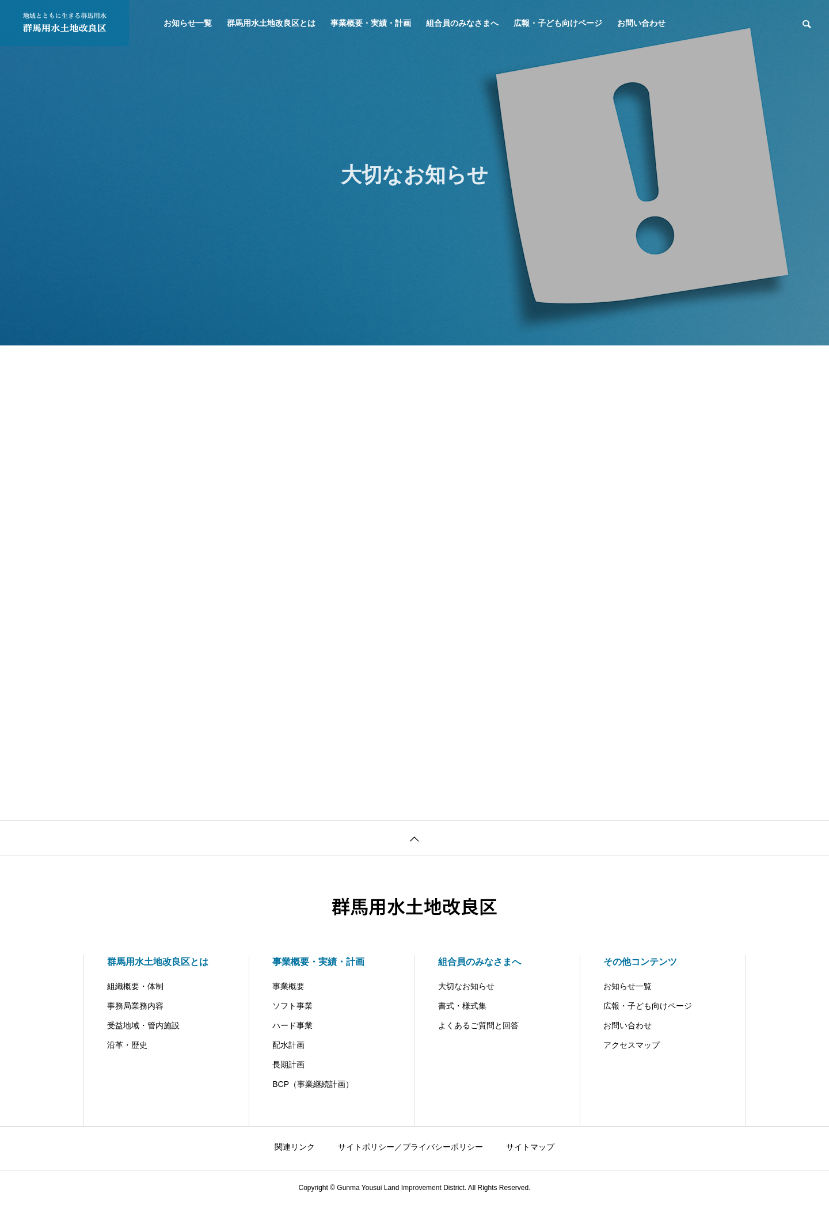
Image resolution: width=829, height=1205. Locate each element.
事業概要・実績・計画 (370, 23)
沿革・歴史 (127, 1045)
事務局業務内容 (135, 1005)
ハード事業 (292, 1025)
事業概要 (288, 986)
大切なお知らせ (466, 986)
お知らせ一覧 (187, 23)
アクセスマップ (631, 1045)
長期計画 (288, 1064)
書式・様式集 (462, 1005)
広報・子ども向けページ (558, 23)
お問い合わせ (641, 23)
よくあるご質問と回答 (478, 1025)
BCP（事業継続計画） (312, 1084)
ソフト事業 (292, 1005)
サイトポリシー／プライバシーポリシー (410, 1146)
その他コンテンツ (640, 962)
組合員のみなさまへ (462, 23)
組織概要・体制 (135, 986)
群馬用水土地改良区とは (271, 23)
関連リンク (295, 1146)
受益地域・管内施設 (143, 1025)
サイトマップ (530, 1146)
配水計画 (288, 1045)
